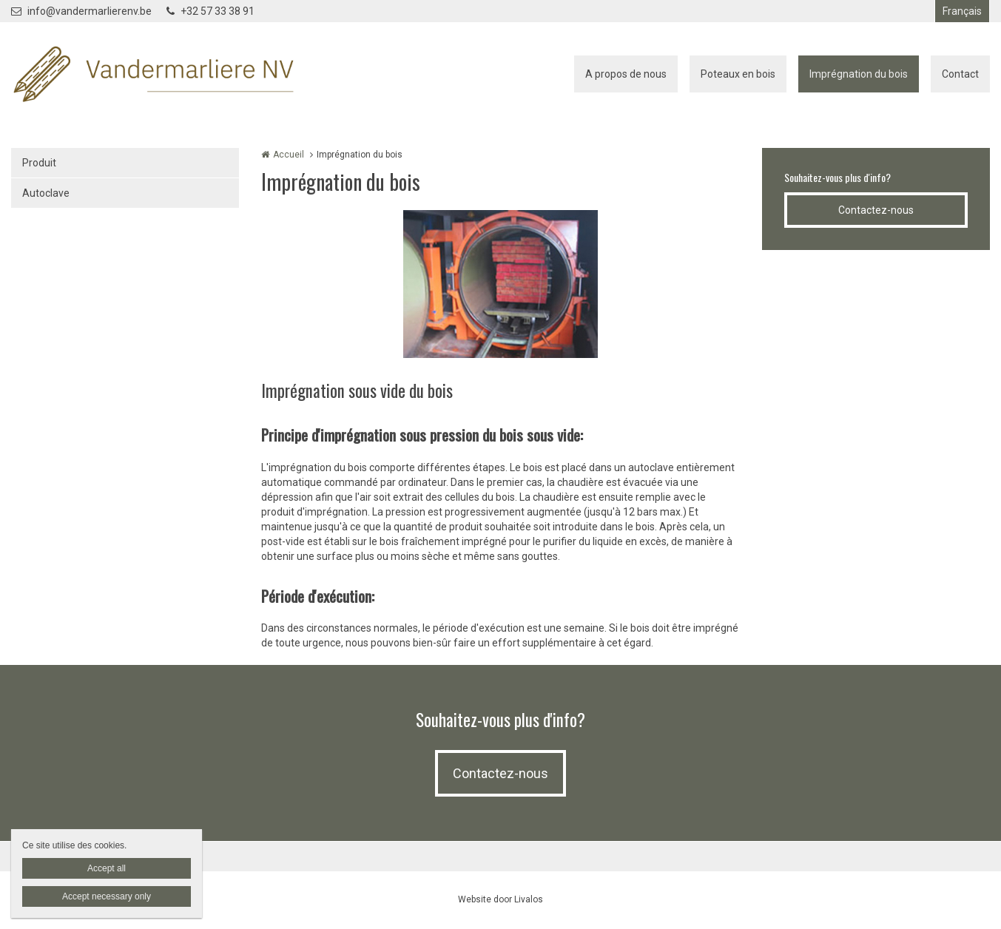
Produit (39, 163)
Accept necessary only (106, 896)
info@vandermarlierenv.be (81, 11)
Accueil (288, 154)
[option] (500, 284)
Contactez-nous (876, 210)
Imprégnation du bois (858, 74)
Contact (960, 74)
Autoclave (46, 193)
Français (962, 11)
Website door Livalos (500, 899)
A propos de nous (626, 74)
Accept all (106, 868)
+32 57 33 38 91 (210, 11)
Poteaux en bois (738, 74)
